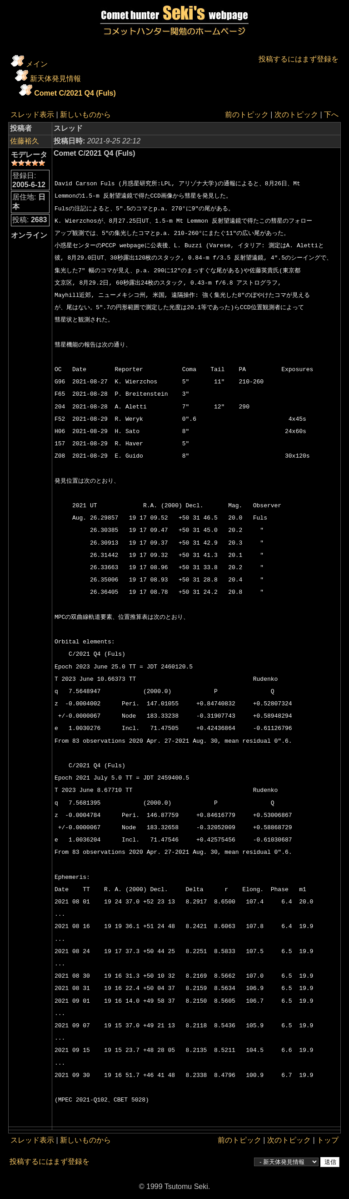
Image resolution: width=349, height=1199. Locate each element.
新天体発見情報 (55, 78)
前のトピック (247, 114)
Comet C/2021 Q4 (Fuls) (75, 93)
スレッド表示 (32, 114)
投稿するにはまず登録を (299, 59)
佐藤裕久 (24, 141)
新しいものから (85, 114)
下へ (331, 114)
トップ (328, 1140)
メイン (37, 64)
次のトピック (296, 114)
